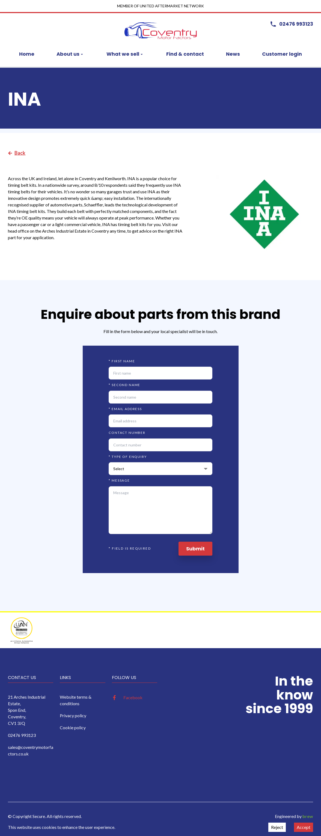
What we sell (125, 54)
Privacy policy (73, 715)
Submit (195, 548)
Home (26, 54)
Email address (125, 409)
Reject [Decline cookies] (277, 827)
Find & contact (185, 54)
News (233, 54)
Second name (124, 385)
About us (70, 54)
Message (119, 480)
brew (307, 816)
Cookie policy (73, 727)
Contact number (127, 433)
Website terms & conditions (75, 700)
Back (17, 153)
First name (122, 361)
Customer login (282, 54)
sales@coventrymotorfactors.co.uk (30, 750)
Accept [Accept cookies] (303, 827)
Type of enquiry (128, 457)
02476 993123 (22, 735)
